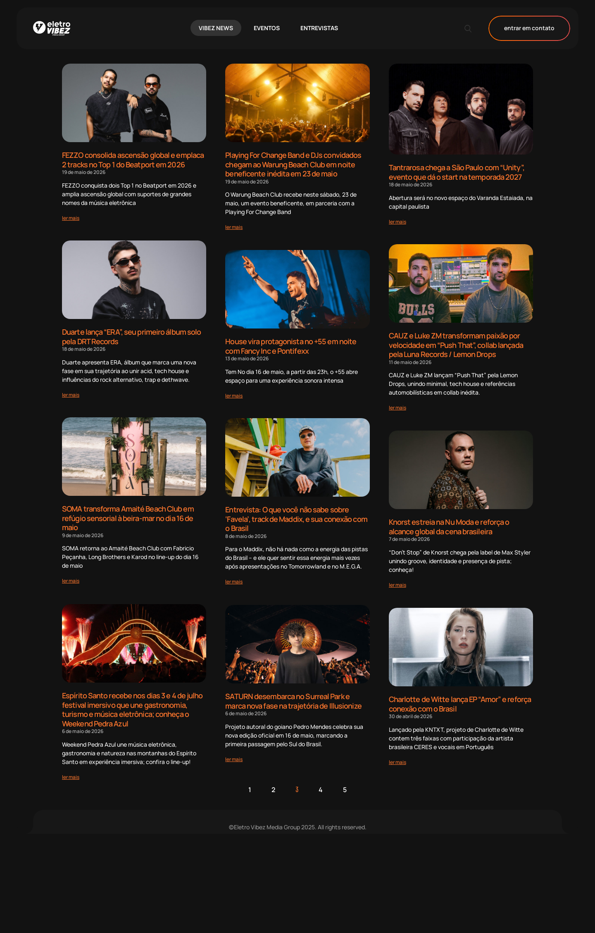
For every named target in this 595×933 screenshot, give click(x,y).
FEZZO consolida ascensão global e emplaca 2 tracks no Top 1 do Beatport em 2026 (133, 159)
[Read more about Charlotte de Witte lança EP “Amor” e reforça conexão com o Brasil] (397, 856)
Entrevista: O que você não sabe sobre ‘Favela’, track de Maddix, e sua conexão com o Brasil (296, 519)
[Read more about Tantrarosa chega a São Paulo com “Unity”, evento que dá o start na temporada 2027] (397, 221)
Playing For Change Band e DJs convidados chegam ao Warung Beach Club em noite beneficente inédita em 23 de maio (293, 164)
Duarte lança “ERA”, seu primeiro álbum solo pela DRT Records (131, 337)
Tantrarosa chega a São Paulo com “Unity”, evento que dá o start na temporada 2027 (456, 172)
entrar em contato (529, 28)
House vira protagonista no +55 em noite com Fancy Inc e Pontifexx (290, 346)
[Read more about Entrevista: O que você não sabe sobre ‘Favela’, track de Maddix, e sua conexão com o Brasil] (234, 582)
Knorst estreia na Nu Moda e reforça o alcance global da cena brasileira (449, 527)
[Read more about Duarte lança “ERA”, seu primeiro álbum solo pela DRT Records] (70, 394)
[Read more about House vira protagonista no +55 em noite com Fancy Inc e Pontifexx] (234, 395)
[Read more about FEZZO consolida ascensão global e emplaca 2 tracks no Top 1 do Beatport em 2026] (70, 217)
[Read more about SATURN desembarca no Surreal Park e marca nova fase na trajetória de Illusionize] (234, 853)
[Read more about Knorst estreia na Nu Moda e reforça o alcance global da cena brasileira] (397, 585)
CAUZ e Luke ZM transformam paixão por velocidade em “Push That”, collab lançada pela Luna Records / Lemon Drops (456, 345)
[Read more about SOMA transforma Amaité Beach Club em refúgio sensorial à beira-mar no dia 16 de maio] (70, 581)
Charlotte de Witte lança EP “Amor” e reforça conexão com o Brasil (460, 799)
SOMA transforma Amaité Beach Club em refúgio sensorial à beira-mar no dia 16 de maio (128, 518)
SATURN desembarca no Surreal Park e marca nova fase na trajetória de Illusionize (293, 795)
